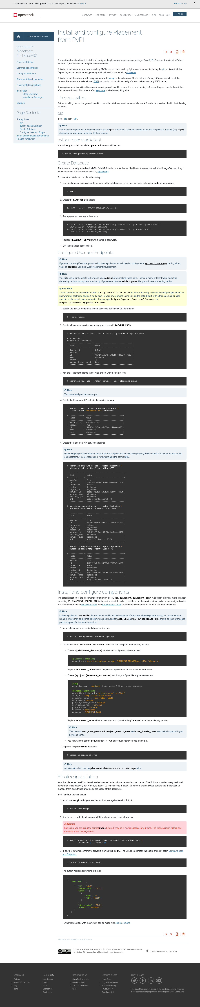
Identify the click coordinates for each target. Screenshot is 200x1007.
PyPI (151, 60)
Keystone (100, 90)
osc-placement (122, 923)
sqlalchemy (103, 171)
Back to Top (180, 3)
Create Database (28, 129)
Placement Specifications (29, 85)
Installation (22, 91)
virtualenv (131, 72)
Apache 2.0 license (176, 989)
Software (87, 15)
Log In (180, 14)
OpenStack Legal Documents (111, 952)
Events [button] (112, 15)
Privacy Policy (107, 989)
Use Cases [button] (100, 15)
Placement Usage (25, 62)
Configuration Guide (26, 73)
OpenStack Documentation (38, 36)
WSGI (96, 81)
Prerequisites (23, 119)
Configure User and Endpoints (34, 132)
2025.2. (83, 3)
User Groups (48, 979)
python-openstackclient (31, 126)
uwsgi (111, 78)
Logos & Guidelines (110, 982)
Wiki (74, 989)
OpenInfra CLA (108, 992)
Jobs (45, 986)
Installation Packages (33, 97)
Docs (161, 15)
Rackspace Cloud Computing (172, 992)
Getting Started (78, 982)
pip (65, 119)
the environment (89, 604)
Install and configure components (33, 135)
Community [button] (125, 15)
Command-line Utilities (27, 68)
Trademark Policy (109, 986)
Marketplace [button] (141, 15)
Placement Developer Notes (30, 79)
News (15, 989)
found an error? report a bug (161, 951)
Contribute (47, 992)
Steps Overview (30, 94)
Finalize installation (26, 139)
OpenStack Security (21, 982)
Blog (154, 15)
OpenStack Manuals (80, 979)
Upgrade (21, 103)
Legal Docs (106, 979)
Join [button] (168, 15)
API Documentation (80, 986)
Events (46, 982)
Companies (47, 989)
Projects (16, 979)
